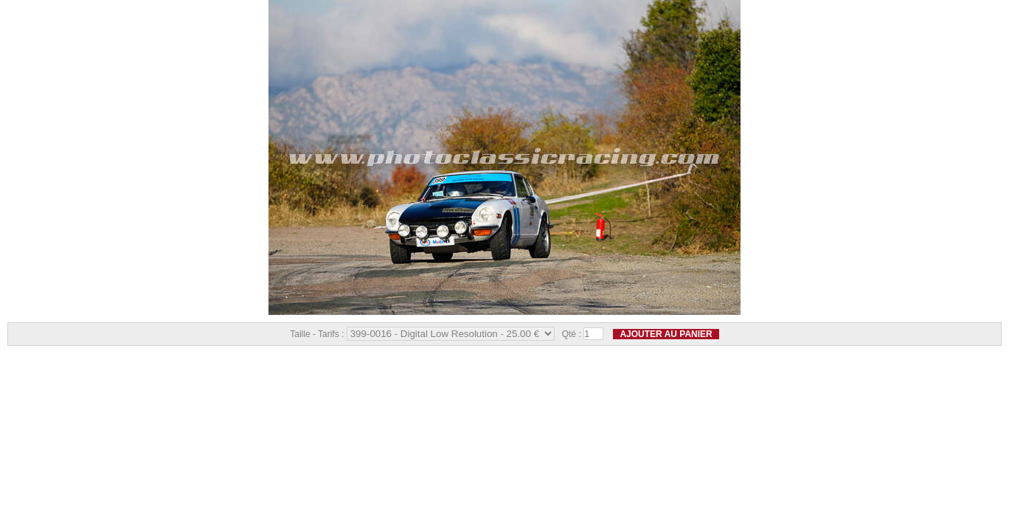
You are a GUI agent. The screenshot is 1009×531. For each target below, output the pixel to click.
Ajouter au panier (666, 334)
